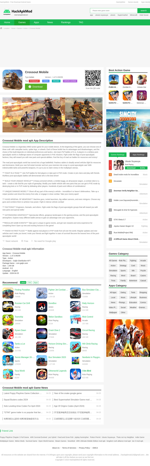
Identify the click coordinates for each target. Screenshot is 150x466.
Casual (143, 281)
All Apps (113, 292)
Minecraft (133, 15)
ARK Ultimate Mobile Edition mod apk (90, 441)
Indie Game (139, 437)
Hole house (144, 15)
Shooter (56, 81)
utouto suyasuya (101, 15)
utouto (112, 15)
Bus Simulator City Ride (92, 290)
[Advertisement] (75, 48)
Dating (123, 292)
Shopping (143, 292)
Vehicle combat (70, 81)
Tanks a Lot (20, 344)
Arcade (143, 261)
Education (133, 302)
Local (113, 297)
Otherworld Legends (57, 371)
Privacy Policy (84, 448)
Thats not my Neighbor (125, 437)
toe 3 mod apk (137, 441)
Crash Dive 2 (54, 330)
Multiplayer (34, 81)
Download (35, 87)
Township (19, 317)
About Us (56, 448)
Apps (36, 22)
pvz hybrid (52, 437)
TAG (81, 22)
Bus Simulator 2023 (57, 357)
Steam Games (60, 441)
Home (7, 22)
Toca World (20, 371)
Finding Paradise (22, 290)
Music (143, 266)
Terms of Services (69, 448)
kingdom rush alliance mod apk (119, 441)
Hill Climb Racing (90, 344)
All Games (113, 261)
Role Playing (123, 261)
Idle (133, 271)
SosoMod (71, 441)
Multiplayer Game (7, 441)
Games (22, 22)
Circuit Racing (88, 330)
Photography (123, 302)
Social (123, 307)
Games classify (133, 2)
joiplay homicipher (82, 437)
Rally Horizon (88, 303)
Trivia (113, 281)
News (50, 22)
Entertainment (143, 307)
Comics (143, 302)
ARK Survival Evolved (38, 437)
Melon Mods (19, 441)
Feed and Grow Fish (66, 437)
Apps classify (145, 2)
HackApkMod (120, 2)
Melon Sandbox (55, 317)
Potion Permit (95, 437)
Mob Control (87, 317)
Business (143, 297)
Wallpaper (113, 312)
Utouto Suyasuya (132, 161)
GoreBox (52, 303)
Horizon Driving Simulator (58, 344)
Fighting (133, 261)
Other (123, 312)
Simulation (113, 271)
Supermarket (123, 15)
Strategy (123, 266)
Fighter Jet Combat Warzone (58, 290)
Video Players (113, 307)
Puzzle (143, 271)
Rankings (65, 22)
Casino (143, 276)
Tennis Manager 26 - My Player (25, 357)
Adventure (133, 281)
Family (123, 281)
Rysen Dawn (20, 330)
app (91, 15)
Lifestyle (133, 297)
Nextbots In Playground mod (92, 357)
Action (26, 28)
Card (133, 266)
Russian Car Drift (22, 303)
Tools (133, 292)
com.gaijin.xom (22, 263)
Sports (123, 271)
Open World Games (46, 441)
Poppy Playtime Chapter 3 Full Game (14, 437)
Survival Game (31, 441)
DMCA (95, 448)
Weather (133, 307)
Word (123, 276)
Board (133, 276)
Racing (113, 276)
